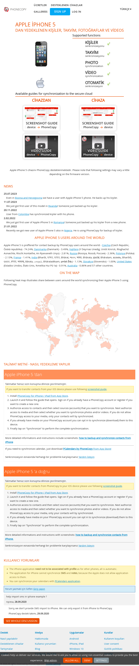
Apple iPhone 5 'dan (41, 118)
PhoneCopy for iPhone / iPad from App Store (42, 395)
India (34, 257)
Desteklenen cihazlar (66, 5)
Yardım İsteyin (86, 456)
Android (74, 638)
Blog (37, 648)
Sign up (60, 11)
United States (124, 261)
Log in (76, 11)
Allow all (72, 660)
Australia (72, 265)
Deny (87, 660)
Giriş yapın (39, 588)
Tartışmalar (6, 648)
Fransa (17, 257)
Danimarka (40, 249)
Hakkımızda (41, 638)
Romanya (59, 222)
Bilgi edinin (50, 660)
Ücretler (40, 5)
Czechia (106, 245)
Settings (101, 660)
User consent (111, 643)
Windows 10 (77, 648)
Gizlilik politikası (113, 648)
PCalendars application (67, 581)
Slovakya (88, 261)
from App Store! (87, 448)
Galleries (40, 11)
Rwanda (52, 206)
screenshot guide (97, 389)
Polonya (120, 253)
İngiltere (73, 249)
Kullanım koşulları (114, 638)
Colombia (23, 214)
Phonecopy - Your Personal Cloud (15, 9)
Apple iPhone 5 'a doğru (98, 118)
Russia (73, 253)
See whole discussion (21, 621)
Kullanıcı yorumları (45, 643)
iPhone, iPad (77, 643)
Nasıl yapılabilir (9, 638)
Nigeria (68, 230)
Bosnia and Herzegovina (28, 197)
